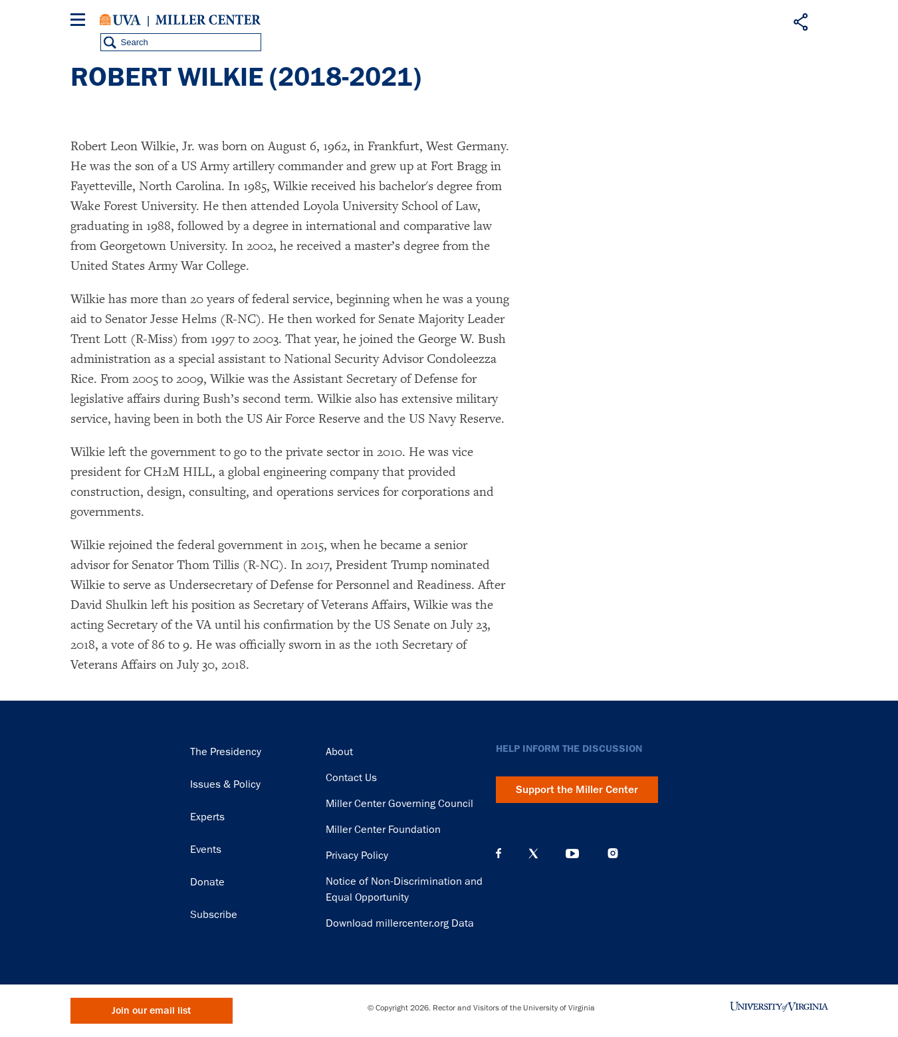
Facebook (498, 853)
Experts (207, 817)
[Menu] (80, 21)
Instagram (613, 853)
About (339, 751)
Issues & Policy (225, 784)
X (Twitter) (533, 854)
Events (205, 849)
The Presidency (225, 751)
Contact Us (351, 777)
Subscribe (213, 914)
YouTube (572, 853)
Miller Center (208, 20)
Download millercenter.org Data (400, 923)
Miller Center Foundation (383, 829)
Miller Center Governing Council (399, 803)
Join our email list (151, 1010)
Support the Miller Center (577, 789)
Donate (207, 882)
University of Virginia (120, 20)
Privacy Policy (357, 855)
